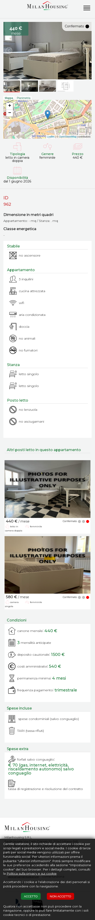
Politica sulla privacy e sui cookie (32, 873)
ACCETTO (31, 896)
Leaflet (51, 136)
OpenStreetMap (68, 136)
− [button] (9, 113)
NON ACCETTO (60, 896)
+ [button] (9, 106)
